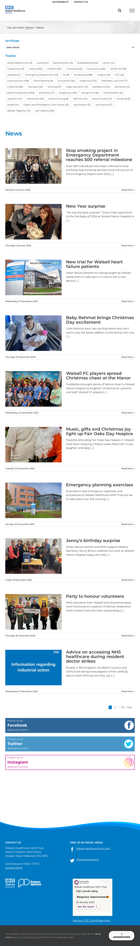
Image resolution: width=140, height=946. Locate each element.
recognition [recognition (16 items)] (90, 92)
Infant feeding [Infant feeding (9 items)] (43, 80)
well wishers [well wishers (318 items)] (44, 110)
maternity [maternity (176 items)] (88, 80)
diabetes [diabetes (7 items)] (14, 74)
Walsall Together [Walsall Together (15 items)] (18, 110)
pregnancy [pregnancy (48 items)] (68, 92)
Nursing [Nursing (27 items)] (54, 86)
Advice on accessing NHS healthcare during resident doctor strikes (95, 656)
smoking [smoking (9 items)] (123, 98)
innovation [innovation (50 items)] (66, 80)
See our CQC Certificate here (91, 920)
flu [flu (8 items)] (66, 74)
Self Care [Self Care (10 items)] (80, 98)
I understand (121, 935)
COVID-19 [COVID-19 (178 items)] (118, 68)
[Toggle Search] (119, 10)
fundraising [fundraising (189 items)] (83, 74)
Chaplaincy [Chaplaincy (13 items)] (15, 68)
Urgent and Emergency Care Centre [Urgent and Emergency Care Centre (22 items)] (46, 104)
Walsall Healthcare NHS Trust (93, 848)
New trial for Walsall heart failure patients (94, 264)
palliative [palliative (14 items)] (122, 86)
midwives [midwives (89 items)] (15, 86)
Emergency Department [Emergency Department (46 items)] (41, 74)
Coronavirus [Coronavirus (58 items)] (96, 68)
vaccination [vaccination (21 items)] (82, 104)
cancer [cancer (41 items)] (109, 62)
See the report (86, 906)
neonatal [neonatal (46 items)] (35, 86)
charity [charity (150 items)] (35, 68)
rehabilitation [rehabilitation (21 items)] (113, 92)
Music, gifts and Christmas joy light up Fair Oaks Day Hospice (99, 431)
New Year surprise (85, 206)
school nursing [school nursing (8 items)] (58, 98)
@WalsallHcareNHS (87, 859)
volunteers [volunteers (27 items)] (103, 104)
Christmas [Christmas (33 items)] (74, 68)
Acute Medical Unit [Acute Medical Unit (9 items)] (19, 62)
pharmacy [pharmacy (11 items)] (47, 92)
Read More (127, 189)
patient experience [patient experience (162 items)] (21, 92)
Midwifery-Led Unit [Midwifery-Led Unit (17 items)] (114, 80)
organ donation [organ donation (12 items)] (77, 86)
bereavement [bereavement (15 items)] (63, 62)
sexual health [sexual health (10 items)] (102, 98)
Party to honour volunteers (95, 596)
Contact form (14, 867)
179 (122, 707)
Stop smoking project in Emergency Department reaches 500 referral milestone (99, 155)
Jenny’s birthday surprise (93, 540)
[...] (112, 174)
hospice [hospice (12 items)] (103, 74)
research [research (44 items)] (14, 98)
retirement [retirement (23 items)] (35, 98)
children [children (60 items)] (54, 68)
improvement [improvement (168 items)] (18, 80)
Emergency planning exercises (99, 484)
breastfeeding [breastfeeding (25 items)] (87, 62)
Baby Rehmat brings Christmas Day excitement (100, 320)
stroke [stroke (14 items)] (13, 104)
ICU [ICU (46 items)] (119, 74)
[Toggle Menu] (132, 10)
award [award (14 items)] (43, 62)
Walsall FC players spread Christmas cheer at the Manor (99, 375)
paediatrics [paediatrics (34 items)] (101, 86)
